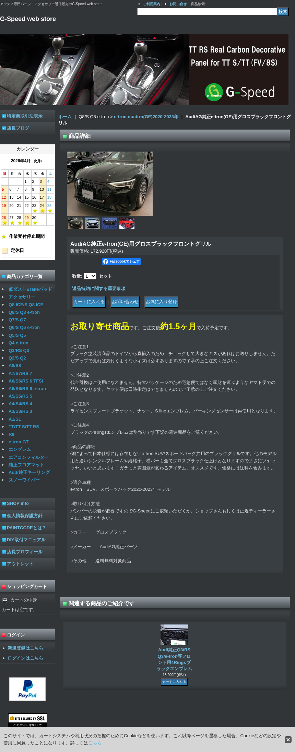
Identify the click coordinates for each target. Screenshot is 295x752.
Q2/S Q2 (17, 358)
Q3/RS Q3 (19, 350)
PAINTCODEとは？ (26, 527)
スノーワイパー (24, 480)
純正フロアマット (26, 464)
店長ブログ (18, 128)
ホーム (65, 116)
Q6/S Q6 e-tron (24, 327)
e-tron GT (19, 441)
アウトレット (20, 563)
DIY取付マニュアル (26, 539)
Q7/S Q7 (17, 319)
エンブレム (20, 449)
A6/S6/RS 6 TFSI (26, 381)
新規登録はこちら (25, 648)
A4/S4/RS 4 (20, 403)
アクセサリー (22, 297)
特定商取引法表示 (25, 116)
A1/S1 (15, 419)
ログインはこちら (25, 658)
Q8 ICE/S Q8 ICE (26, 304)
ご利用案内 (151, 4)
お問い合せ (178, 4)
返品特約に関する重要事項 (99, 288)
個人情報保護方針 (25, 515)
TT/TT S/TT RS (24, 426)
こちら (95, 742)
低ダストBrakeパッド (30, 289)
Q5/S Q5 (17, 335)
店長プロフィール (25, 551)
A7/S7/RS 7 (20, 373)
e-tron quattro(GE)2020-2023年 (146, 116)
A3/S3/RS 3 (20, 411)
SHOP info (18, 503)
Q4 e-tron (18, 342)
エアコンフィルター (29, 457)
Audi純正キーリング (29, 472)
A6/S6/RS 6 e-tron (27, 388)
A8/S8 (15, 365)
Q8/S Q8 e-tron (24, 312)
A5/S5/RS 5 (20, 396)
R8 (11, 434)
